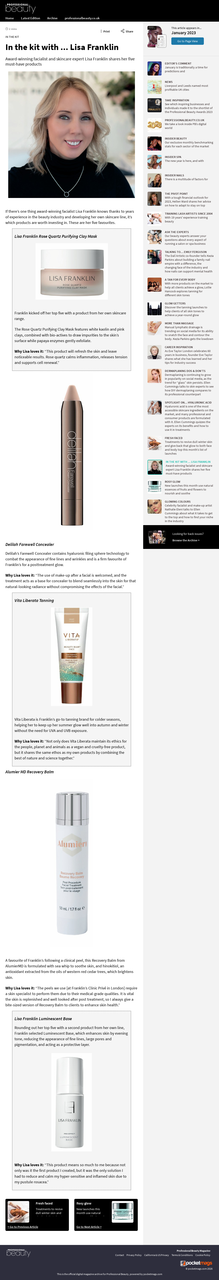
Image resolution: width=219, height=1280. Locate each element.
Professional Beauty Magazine (193, 1250)
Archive (52, 18)
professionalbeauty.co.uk (82, 18)
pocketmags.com (197, 1268)
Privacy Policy (134, 1255)
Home (9, 18)
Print (105, 30)
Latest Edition (30, 18)
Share (127, 30)
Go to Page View (187, 41)
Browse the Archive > (186, 540)
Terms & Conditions (182, 1255)
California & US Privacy (156, 1255)
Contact (119, 1255)
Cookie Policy (202, 1255)
